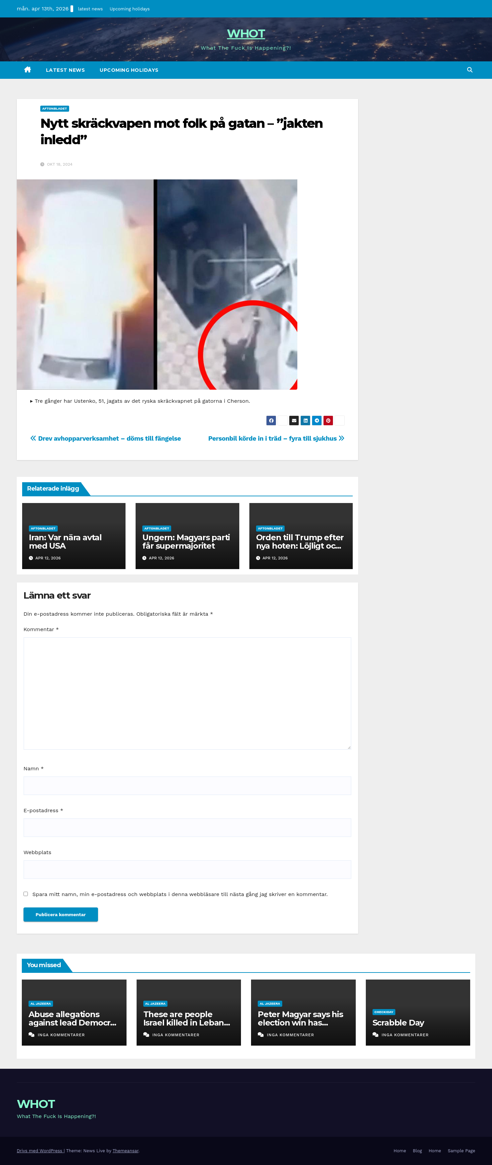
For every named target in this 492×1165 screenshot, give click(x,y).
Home (400, 1150)
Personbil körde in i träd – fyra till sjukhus (276, 438)
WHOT (246, 33)
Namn (33, 768)
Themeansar (126, 1150)
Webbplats (37, 852)
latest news (90, 8)
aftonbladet (54, 108)
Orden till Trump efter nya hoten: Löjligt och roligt (300, 546)
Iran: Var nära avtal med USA (65, 542)
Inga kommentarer (61, 1035)
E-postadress (43, 810)
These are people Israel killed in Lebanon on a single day (188, 1022)
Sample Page (461, 1150)
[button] (470, 70)
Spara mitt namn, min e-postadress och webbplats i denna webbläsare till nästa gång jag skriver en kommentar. (180, 894)
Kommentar (41, 629)
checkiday (384, 1012)
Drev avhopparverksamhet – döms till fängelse (105, 438)
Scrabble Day (398, 1023)
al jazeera (41, 1003)
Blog (417, 1150)
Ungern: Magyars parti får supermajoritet (186, 542)
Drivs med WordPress (40, 1150)
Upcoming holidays (130, 8)
